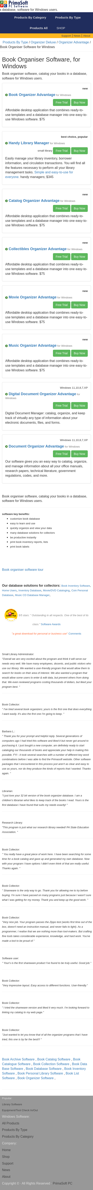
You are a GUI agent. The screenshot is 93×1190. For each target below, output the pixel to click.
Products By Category (18, 1136)
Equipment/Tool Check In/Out (20, 1110)
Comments (75, 633)
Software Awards (50, 624)
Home (6, 1150)
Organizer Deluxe (43, 42)
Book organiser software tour (22, 569)
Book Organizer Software (35, 1078)
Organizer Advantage (74, 42)
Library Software (12, 1104)
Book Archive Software (18, 1059)
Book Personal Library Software (40, 1073)
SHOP (61, 28)
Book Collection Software (51, 1064)
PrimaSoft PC (62, 1183)
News (6, 1170)
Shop (6, 1156)
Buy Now (79, 102)
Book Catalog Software (53, 1059)
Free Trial (62, 102)
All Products (10, 1123)
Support (7, 1163)
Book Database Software (43, 1068)
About (6, 1176)
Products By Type (15, 42)
